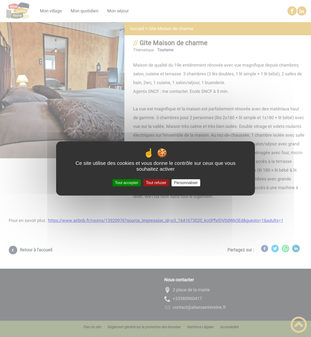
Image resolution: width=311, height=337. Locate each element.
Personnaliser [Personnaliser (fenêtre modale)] (186, 183)
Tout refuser (156, 183)
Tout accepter (126, 183)
